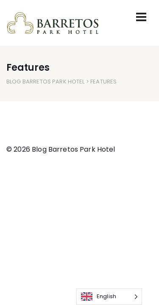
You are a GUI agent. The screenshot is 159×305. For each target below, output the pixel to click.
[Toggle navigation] (141, 17)
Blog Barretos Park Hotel (45, 82)
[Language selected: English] (109, 296)
